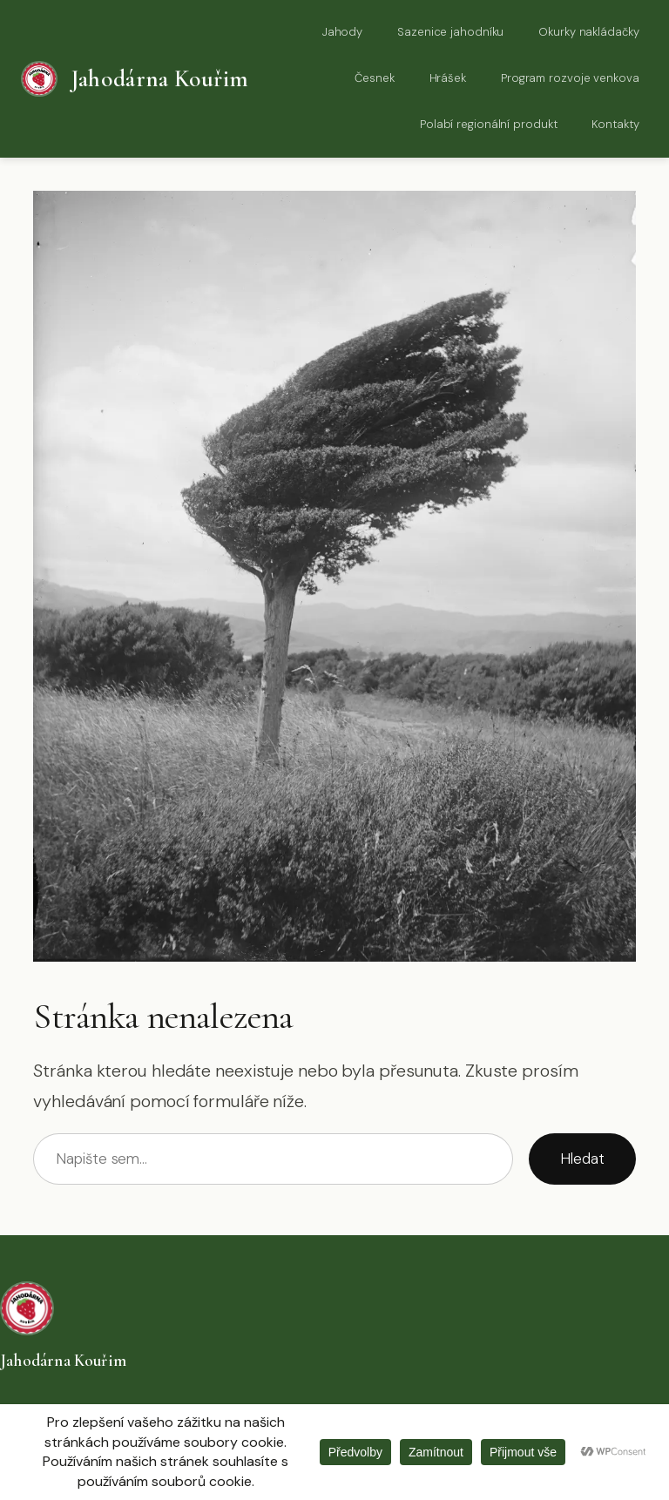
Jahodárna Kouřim (159, 78)
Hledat (582, 1158)
